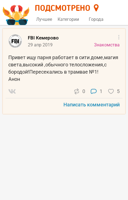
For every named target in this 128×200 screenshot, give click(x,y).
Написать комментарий (91, 105)
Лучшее (44, 19)
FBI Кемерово (43, 38)
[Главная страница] (17, 13)
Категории (70, 19)
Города (98, 19)
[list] (64, 73)
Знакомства (107, 45)
